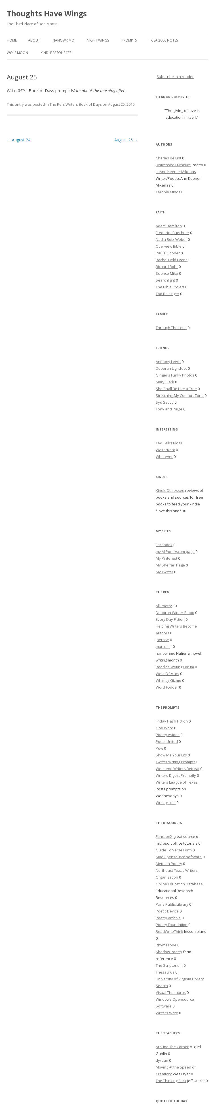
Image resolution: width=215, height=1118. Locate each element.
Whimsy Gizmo (168, 680)
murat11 (163, 646)
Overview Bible (169, 246)
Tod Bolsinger (167, 293)
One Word (164, 727)
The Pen (57, 104)
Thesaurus (165, 972)
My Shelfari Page (170, 565)
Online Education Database (179, 883)
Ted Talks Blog (168, 443)
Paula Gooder (168, 253)
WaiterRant (165, 449)
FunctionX (164, 836)
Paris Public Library (172, 904)
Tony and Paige (169, 409)
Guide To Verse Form (174, 850)
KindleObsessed (170, 490)
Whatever (164, 456)
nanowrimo (165, 653)
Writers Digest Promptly (176, 775)
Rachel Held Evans (171, 259)
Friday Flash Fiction (172, 721)
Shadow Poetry (169, 951)
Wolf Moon (17, 52)
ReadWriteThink (169, 931)
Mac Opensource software (179, 856)
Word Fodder (167, 687)
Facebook (164, 544)
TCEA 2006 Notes (163, 40)
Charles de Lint (168, 158)
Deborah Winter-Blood (175, 612)
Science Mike (167, 273)
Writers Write (167, 1012)
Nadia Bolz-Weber (171, 239)
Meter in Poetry (169, 863)
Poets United (167, 741)
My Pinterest (166, 558)
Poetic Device (167, 911)
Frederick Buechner (172, 232)
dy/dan (162, 1060)
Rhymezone (166, 945)
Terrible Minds (168, 191)
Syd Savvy (165, 402)
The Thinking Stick (171, 1080)
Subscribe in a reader (175, 76)
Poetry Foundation (171, 924)
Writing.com (166, 802)
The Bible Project (170, 286)
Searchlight (165, 280)
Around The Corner (172, 1046)
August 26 (126, 139)
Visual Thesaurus (171, 992)
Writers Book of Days (84, 104)
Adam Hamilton (169, 225)
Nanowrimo (63, 40)
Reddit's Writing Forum (175, 666)
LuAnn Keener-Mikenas (176, 171)
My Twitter (164, 571)
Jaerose (162, 639)
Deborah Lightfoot (171, 368)
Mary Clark (165, 381)
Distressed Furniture (173, 164)
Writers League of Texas (177, 782)
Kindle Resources (56, 52)
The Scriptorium (169, 965)
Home (12, 40)
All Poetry (164, 605)
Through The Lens (171, 327)
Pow (159, 748)
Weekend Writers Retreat (177, 768)
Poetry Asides (168, 734)
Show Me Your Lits (171, 755)
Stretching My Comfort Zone (180, 395)
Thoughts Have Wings (47, 13)
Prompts (129, 40)
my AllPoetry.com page (175, 551)
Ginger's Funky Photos (175, 375)
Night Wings (98, 40)
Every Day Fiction (170, 619)
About (34, 40)
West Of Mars (167, 673)
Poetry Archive (168, 917)
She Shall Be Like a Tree (176, 388)
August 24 (18, 139)
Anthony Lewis (168, 361)
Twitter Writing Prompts (175, 761)
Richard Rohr (167, 266)
